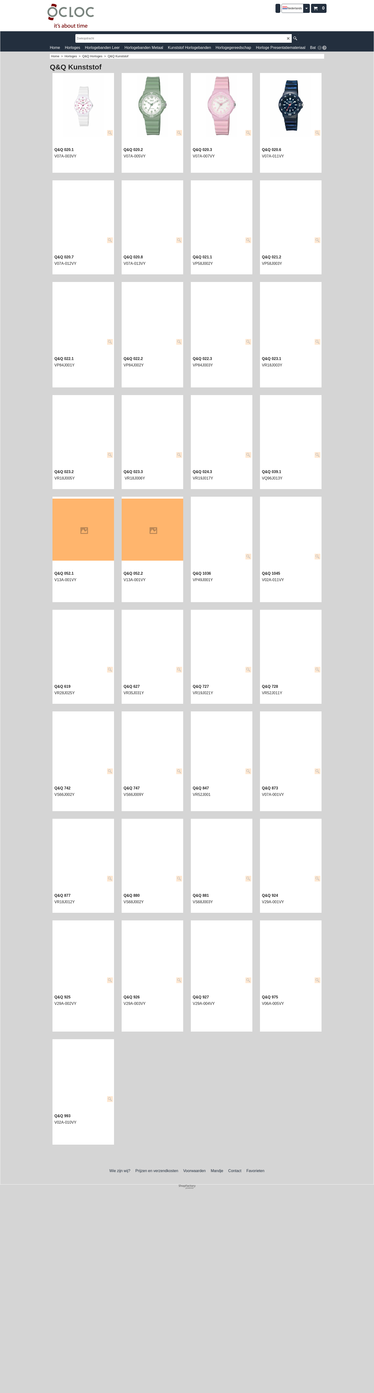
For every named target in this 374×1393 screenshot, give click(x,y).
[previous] (319, 48)
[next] (324, 48)
